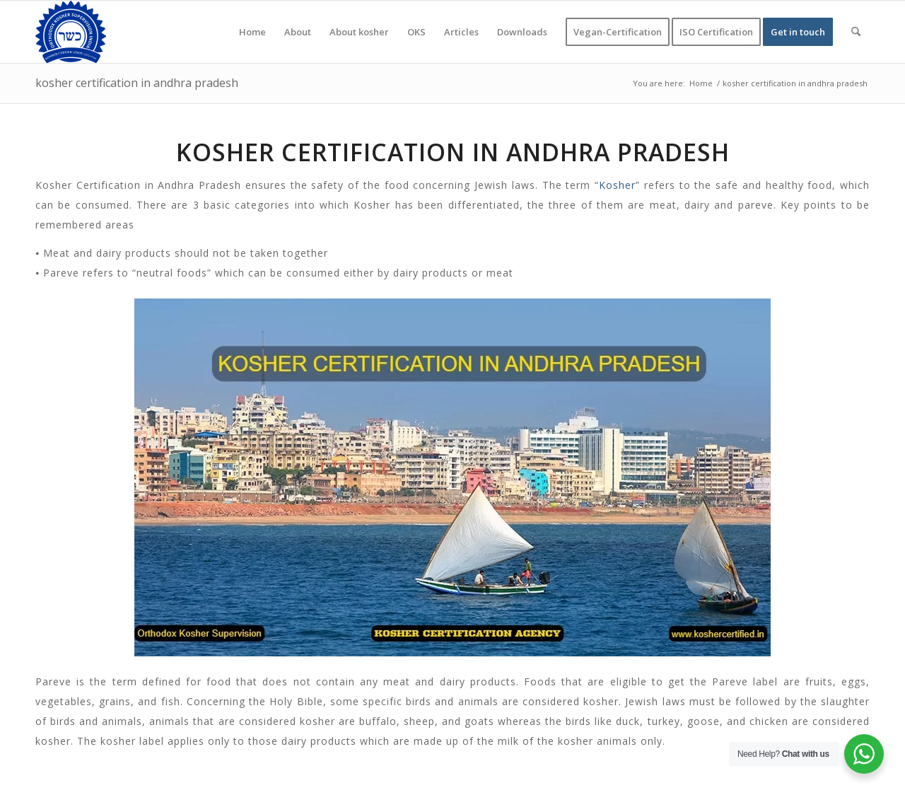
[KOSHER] (70, 32)
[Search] (856, 32)
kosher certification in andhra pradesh (136, 83)
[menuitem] (252, 32)
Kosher (617, 185)
